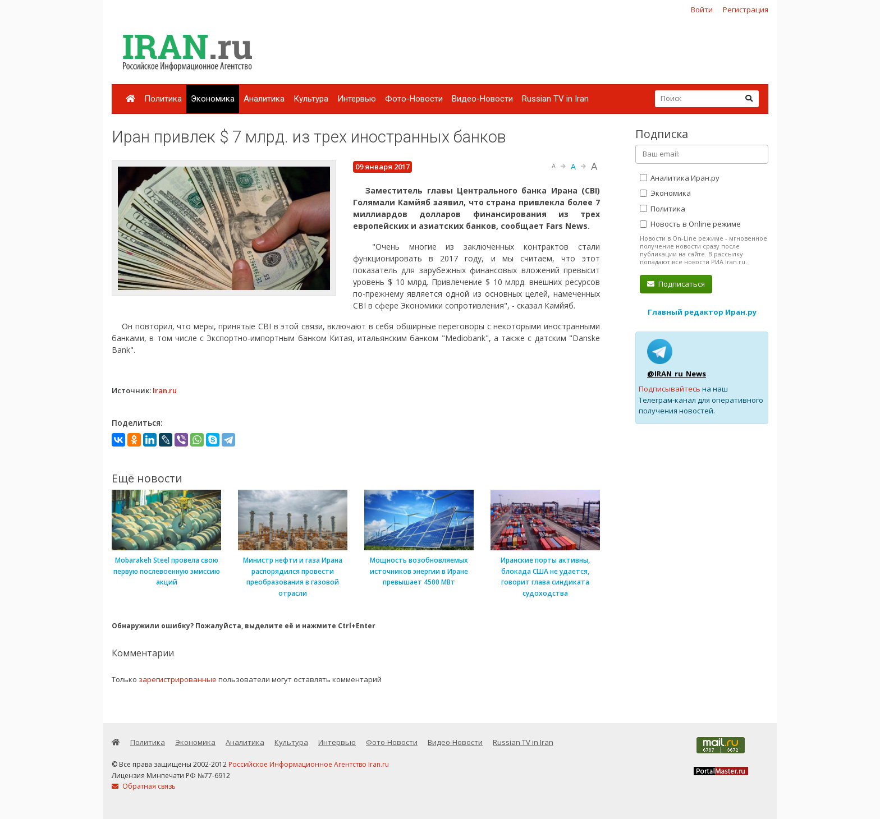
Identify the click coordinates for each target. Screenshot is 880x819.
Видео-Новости (482, 99)
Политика (163, 99)
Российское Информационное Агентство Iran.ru (308, 764)
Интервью (356, 99)
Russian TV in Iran (555, 99)
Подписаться (676, 284)
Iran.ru (165, 390)
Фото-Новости (414, 99)
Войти (702, 9)
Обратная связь (144, 786)
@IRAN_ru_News (676, 374)
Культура (311, 99)
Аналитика (264, 99)
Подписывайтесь (669, 389)
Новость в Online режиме (690, 224)
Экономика (213, 99)
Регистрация (745, 9)
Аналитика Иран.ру (679, 178)
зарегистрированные (178, 679)
